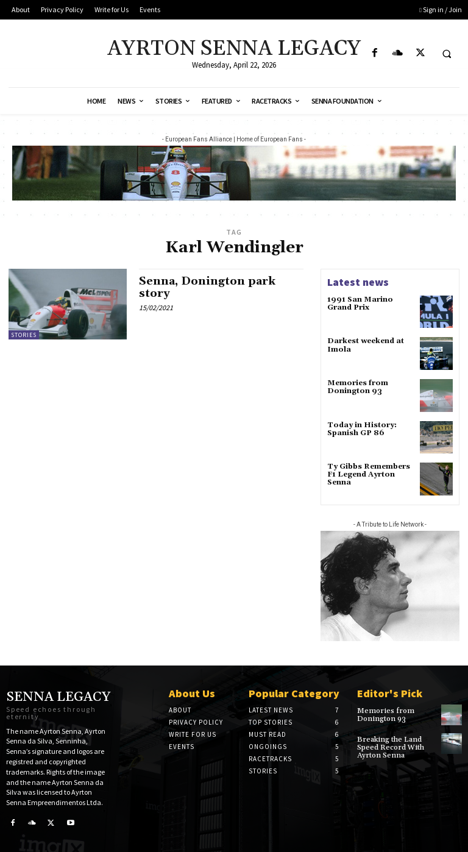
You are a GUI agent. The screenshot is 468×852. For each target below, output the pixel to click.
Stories (24, 335)
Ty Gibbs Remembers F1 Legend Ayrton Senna (368, 474)
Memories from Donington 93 (357, 387)
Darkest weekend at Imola (365, 344)
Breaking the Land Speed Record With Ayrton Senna (390, 747)
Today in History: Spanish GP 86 (362, 429)
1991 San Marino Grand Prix (360, 303)
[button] (446, 53)
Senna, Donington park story (207, 287)
